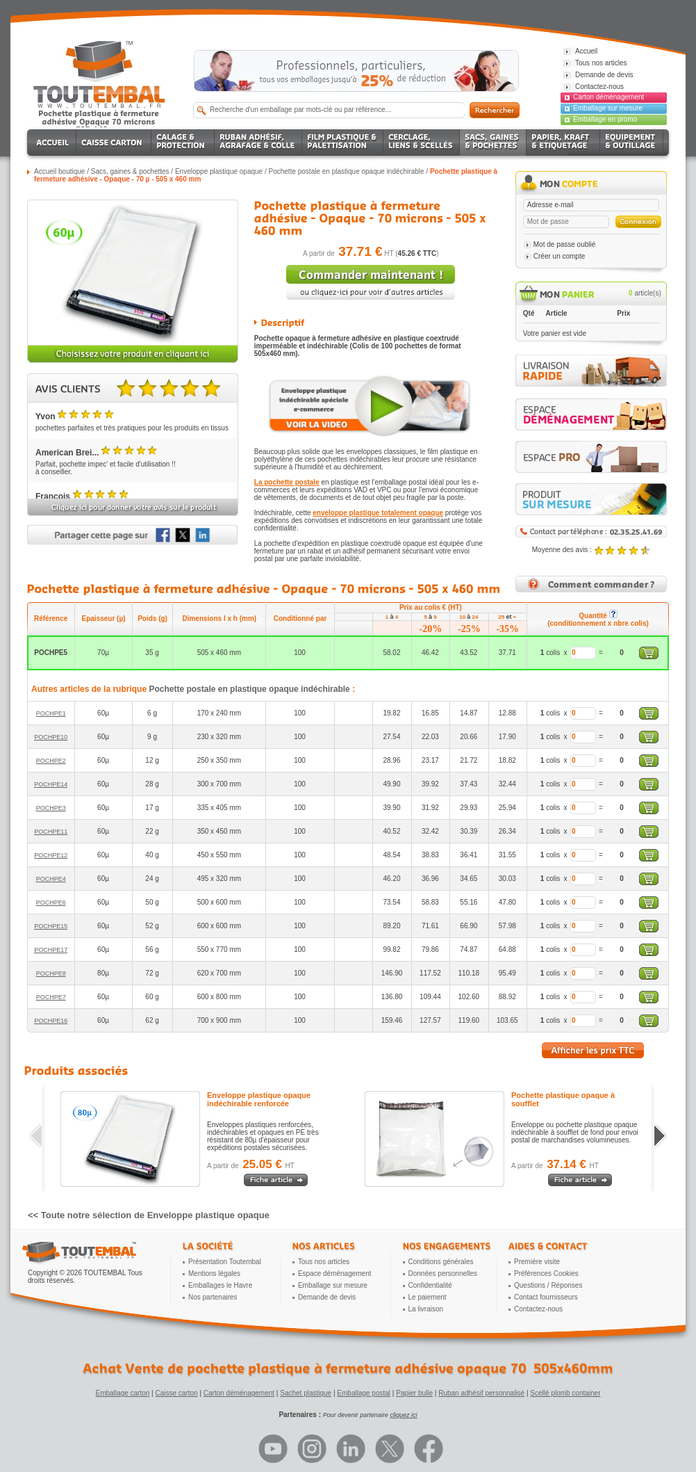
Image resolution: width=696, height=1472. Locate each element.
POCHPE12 (50, 855)
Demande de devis (327, 1297)
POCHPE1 (51, 713)
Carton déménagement (608, 97)
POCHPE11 (50, 831)
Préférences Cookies (546, 1273)
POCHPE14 (50, 784)
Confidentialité (430, 1285)
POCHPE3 (51, 807)
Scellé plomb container (565, 1393)
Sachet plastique (305, 1393)
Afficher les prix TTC (593, 1050)
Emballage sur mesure (608, 108)
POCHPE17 (50, 949)
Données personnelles (443, 1273)
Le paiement (427, 1297)
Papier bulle (414, 1393)
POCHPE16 (50, 1020)
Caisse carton (176, 1393)
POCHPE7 (51, 997)
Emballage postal (363, 1393)
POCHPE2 (51, 760)
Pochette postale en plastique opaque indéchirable (346, 171)
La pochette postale (287, 482)
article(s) (645, 293)
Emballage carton (123, 1393)
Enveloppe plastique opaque (219, 171)
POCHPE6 (51, 902)
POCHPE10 (50, 737)
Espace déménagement (335, 1273)
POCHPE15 (50, 926)
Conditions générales (441, 1261)
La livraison (426, 1309)
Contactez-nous (538, 1309)
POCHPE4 (51, 878)
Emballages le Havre (220, 1285)
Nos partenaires (213, 1297)
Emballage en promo (605, 119)
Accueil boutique (59, 171)
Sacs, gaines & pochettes (130, 171)
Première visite (537, 1261)
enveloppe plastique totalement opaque (378, 513)
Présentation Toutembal (224, 1261)
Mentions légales (214, 1273)
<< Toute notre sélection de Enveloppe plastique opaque (149, 1215)
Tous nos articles (323, 1261)
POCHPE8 (51, 973)
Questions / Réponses (548, 1285)
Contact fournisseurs (546, 1297)
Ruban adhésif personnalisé (481, 1393)
